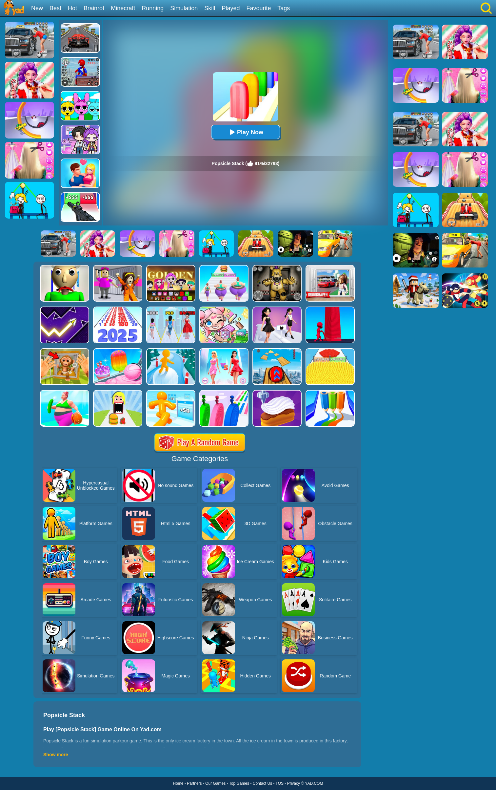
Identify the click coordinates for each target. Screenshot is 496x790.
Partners (194, 783)
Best (55, 8)
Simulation (184, 8)
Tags (283, 8)
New (37, 8)
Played (231, 8)
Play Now (245, 132)
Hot (72, 8)
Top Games (239, 783)
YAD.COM (314, 783)
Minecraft (123, 8)
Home (178, 783)
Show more (55, 754)
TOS (280, 783)
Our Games (215, 783)
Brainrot (94, 8)
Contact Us (262, 783)
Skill (209, 8)
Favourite (258, 8)
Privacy (293, 783)
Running (153, 8)
